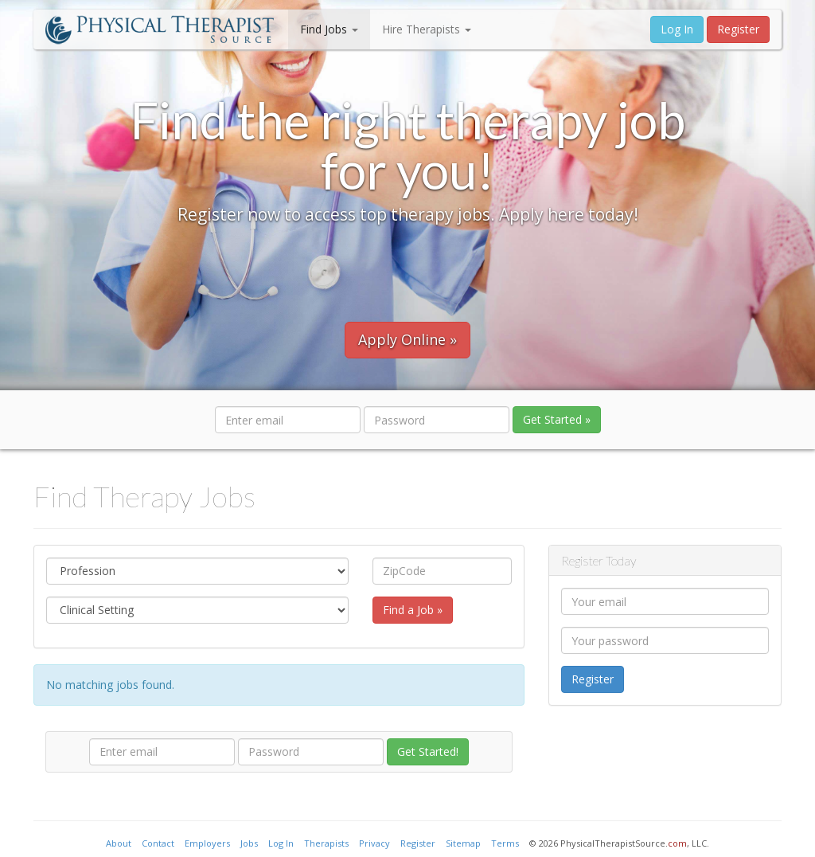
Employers (207, 843)
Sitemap (463, 843)
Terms (505, 843)
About (118, 843)
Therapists (326, 843)
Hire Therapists (426, 29)
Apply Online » (407, 339)
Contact (158, 843)
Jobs (249, 843)
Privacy (374, 843)
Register (738, 29)
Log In (677, 29)
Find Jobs (329, 29)
